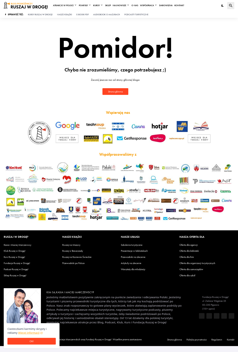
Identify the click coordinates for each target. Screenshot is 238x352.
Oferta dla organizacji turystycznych (201, 263)
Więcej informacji (29, 333)
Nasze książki (68, 14)
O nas (138, 5)
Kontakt (184, 5)
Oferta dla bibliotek (191, 250)
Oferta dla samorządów (193, 269)
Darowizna (170, 5)
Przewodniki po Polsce (75, 263)
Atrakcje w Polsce (64, 5)
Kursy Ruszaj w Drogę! (42, 14)
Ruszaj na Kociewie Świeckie (79, 257)
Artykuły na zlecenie (133, 263)
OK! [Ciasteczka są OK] (31, 341)
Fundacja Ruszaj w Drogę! (19, 263)
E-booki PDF (88, 14)
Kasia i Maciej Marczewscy (19, 245)
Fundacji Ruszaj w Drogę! (115, 339)
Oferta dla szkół (189, 275)
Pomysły (85, 5)
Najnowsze (123, 5)
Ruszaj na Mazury (73, 245)
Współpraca (151, 5)
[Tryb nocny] (222, 5)
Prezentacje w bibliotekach (137, 250)
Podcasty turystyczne (145, 14)
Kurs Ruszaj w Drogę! (16, 257)
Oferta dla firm (188, 257)
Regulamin (219, 339)
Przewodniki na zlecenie (135, 257)
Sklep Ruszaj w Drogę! (17, 275)
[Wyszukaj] (230, 5)
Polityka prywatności (195, 339)
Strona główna (115, 91)
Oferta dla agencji (190, 245)
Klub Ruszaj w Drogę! (16, 250)
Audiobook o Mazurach (113, 14)
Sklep (111, 5)
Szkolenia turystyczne (134, 245)
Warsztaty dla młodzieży (135, 269)
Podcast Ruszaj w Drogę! (18, 269)
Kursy (99, 5)
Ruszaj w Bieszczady (74, 250)
